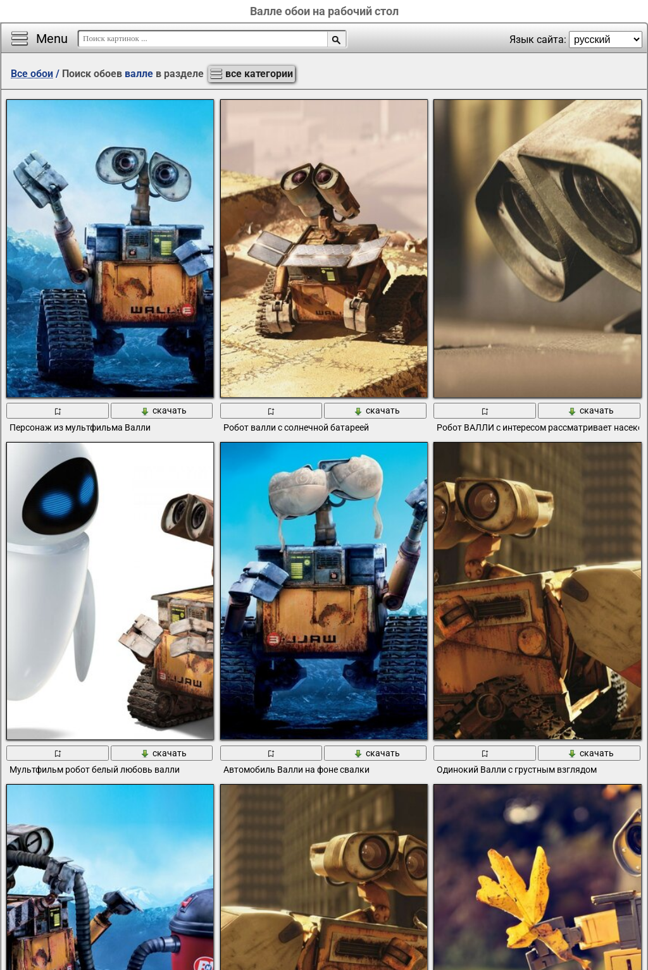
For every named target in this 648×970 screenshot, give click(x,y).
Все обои (32, 74)
